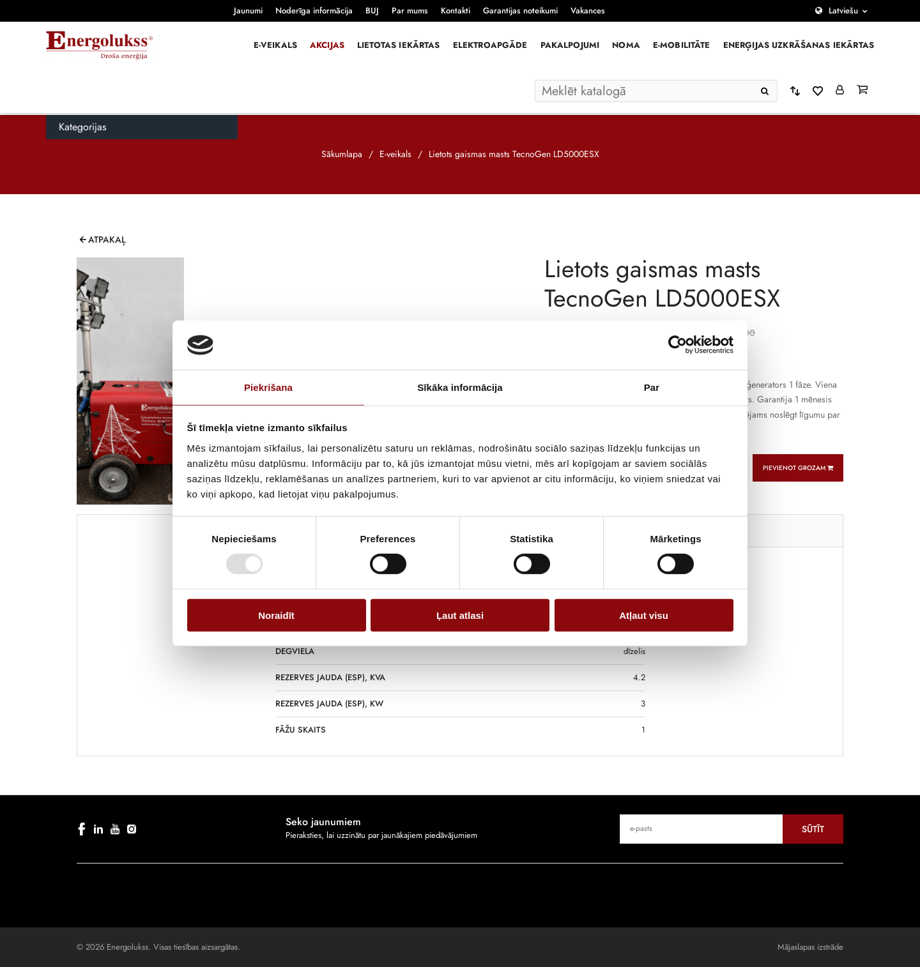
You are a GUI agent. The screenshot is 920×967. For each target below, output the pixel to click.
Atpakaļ (107, 239)
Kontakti (455, 10)
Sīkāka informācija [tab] (460, 387)
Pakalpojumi (570, 45)
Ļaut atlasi (460, 614)
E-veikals (275, 45)
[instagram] (131, 829)
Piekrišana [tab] (268, 387)
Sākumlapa (341, 154)
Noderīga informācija (314, 10)
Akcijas (327, 45)
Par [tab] (652, 387)
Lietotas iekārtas (398, 45)
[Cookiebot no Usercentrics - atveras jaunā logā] (677, 344)
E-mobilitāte (681, 45)
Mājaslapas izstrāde (810, 947)
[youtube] (115, 829)
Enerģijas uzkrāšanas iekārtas (798, 45)
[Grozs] (862, 91)
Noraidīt (276, 614)
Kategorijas (82, 126)
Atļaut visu (643, 614)
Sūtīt (813, 829)
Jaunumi (248, 10)
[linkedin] (98, 829)
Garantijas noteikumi (520, 10)
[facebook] (82, 829)
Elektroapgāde (490, 45)
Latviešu (843, 10)
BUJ (372, 10)
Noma (626, 45)
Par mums (410, 10)
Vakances (588, 10)
